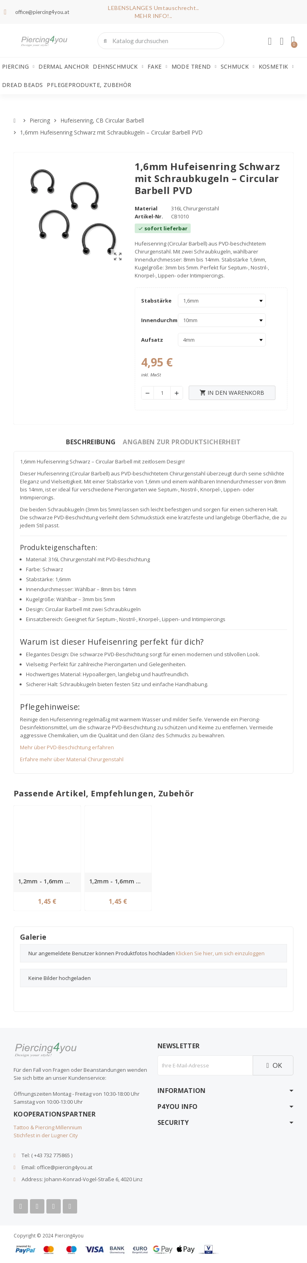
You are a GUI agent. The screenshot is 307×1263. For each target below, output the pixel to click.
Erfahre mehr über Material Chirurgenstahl (72, 759)
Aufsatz (152, 339)
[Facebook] (21, 1206)
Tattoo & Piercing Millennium (48, 1127)
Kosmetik (276, 67)
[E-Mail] (205, 1065)
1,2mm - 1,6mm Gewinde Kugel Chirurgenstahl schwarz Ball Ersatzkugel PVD (48, 881)
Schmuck (238, 67)
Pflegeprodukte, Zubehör (89, 85)
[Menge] (162, 392)
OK (273, 1065)
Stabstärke (156, 300)
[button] (293, 41)
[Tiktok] (70, 1206)
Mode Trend (194, 67)
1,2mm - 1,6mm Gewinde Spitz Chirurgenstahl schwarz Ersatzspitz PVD (119, 881)
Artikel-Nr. (149, 216)
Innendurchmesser (157, 320)
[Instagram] (53, 1206)
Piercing (18, 67)
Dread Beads (22, 85)
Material (146, 208)
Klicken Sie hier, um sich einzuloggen (220, 953)
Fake (157, 67)
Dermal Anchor (63, 66)
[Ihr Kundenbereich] (270, 41)
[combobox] (162, 41)
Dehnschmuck (118, 67)
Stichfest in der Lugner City (46, 1135)
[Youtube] (37, 1206)
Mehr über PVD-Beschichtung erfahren (67, 747)
